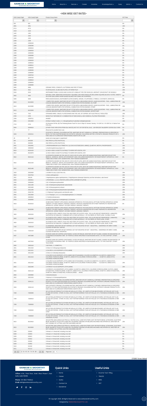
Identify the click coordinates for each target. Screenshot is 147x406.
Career (61, 376)
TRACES (101, 376)
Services (75, 4)
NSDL (100, 380)
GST (100, 383)
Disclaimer (62, 386)
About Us (63, 4)
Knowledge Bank (108, 4)
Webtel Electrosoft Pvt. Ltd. (78, 402)
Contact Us (139, 4)
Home (54, 4)
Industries (94, 4)
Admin (129, 4)
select (56, 352)
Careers (84, 4)
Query (120, 4)
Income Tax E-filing (105, 373)
